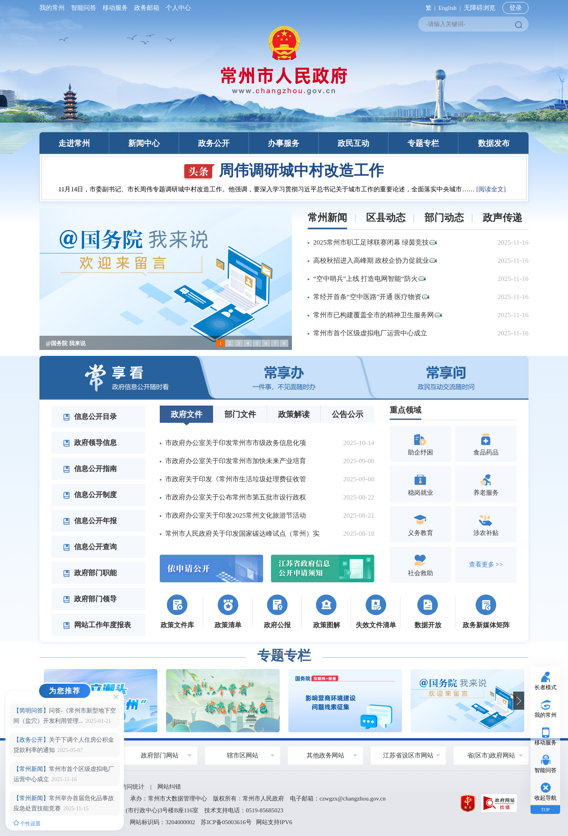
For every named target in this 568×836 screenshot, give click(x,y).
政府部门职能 (90, 573)
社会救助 (420, 564)
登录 (515, 7)
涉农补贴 (486, 524)
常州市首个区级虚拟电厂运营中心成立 (370, 333)
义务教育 (420, 524)
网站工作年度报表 (97, 625)
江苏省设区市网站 (408, 755)
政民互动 (353, 143)
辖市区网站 (242, 755)
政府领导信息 (90, 443)
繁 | (428, 8)
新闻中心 (144, 143)
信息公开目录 (90, 417)
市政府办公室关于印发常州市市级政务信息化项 (235, 443)
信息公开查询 (90, 547)
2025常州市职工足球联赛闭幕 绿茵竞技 (375, 242)
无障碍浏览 (480, 7)
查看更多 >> (486, 564)
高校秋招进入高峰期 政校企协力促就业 (375, 260)
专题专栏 (423, 143)
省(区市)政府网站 (491, 755)
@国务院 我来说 (66, 343)
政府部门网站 (160, 755)
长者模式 (545, 687)
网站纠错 (169, 787)
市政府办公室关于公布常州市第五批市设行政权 (235, 497)
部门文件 (240, 414)
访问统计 (132, 787)
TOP (545, 809)
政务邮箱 (147, 7)
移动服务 (115, 7)
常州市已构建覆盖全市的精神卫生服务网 (377, 315)
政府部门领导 (90, 599)
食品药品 (486, 444)
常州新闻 (327, 217)
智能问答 (83, 7)
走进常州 (74, 143)
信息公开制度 (90, 495)
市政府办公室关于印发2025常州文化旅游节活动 (235, 515)
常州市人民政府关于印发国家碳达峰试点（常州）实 (242, 533)
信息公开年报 (90, 521)
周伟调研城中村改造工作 (284, 170)
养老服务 (486, 484)
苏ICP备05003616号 (226, 822)
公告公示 (347, 414)
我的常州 (53, 7)
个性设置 (27, 823)
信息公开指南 (90, 469)
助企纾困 (420, 444)
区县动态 (385, 217)
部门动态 (444, 217)
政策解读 (294, 414)
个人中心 (177, 7)
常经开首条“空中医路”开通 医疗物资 (371, 297)
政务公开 (214, 143)
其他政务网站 (325, 755)
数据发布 (494, 143)
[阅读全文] (491, 189)
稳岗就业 (420, 484)
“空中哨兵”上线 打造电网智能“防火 (369, 278)
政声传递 (502, 217)
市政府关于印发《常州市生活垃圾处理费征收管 (235, 479)
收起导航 (545, 798)
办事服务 (283, 143)
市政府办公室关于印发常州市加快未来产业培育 (235, 461)
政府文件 (186, 414)
